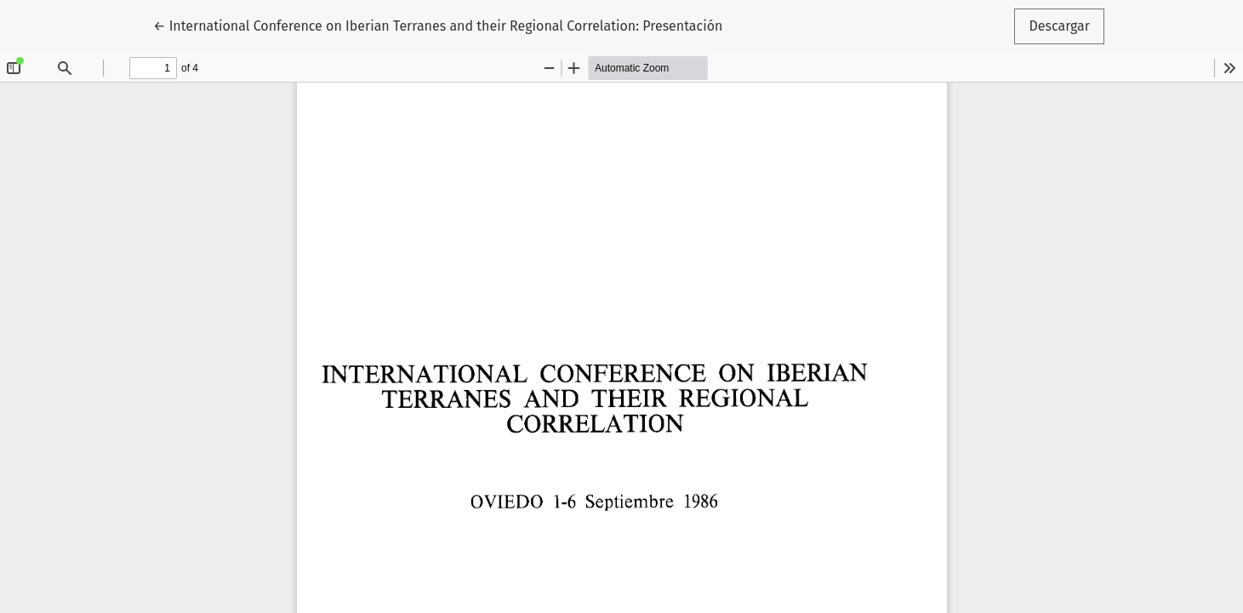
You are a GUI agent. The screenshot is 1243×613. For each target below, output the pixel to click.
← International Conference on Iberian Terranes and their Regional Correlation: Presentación (437, 24)
